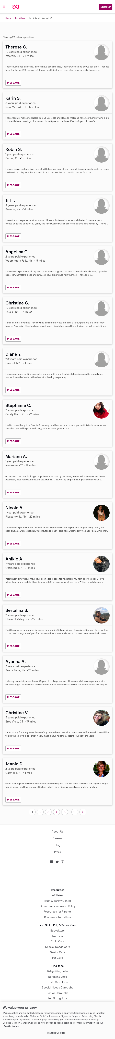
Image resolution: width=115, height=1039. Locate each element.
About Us (57, 831)
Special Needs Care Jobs (57, 987)
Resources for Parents (57, 911)
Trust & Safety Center (57, 900)
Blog (57, 845)
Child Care (57, 941)
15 (75, 812)
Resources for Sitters (57, 916)
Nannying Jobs (57, 976)
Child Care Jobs (58, 982)
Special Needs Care (57, 946)
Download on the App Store (57, 876)
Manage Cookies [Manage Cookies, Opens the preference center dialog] (56, 1032)
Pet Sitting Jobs (57, 998)
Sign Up (105, 6)
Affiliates (57, 895)
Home (8, 18)
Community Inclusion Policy (57, 906)
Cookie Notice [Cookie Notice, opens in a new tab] (11, 1026)
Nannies (57, 935)
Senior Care (57, 952)
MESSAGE (13, 82)
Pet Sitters (20, 18)
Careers (58, 838)
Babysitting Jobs (57, 971)
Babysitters (57, 930)
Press (57, 851)
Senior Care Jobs (57, 992)
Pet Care (57, 957)
